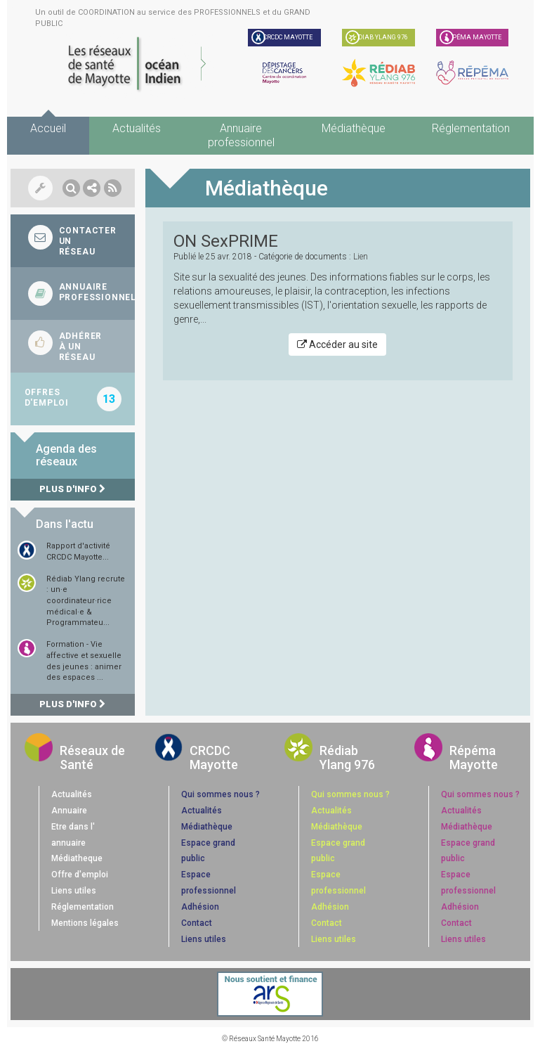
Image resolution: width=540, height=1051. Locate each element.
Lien (360, 257)
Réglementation (471, 128)
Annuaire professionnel (241, 135)
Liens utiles (73, 891)
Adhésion (200, 907)
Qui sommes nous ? (220, 794)
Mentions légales (85, 923)
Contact (196, 923)
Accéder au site (337, 344)
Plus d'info (72, 489)
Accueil (48, 128)
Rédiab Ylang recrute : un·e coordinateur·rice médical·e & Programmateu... (85, 601)
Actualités (136, 128)
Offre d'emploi (79, 874)
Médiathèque (354, 128)
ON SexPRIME (225, 241)
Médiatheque (77, 858)
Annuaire (69, 810)
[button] (71, 188)
